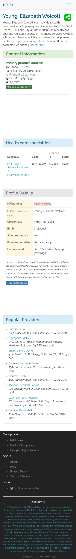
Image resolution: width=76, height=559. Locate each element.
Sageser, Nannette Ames (23, 363)
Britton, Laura (17, 329)
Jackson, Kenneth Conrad (24, 385)
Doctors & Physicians (22, 445)
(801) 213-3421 (36, 44)
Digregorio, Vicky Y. (20, 338)
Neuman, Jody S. (19, 376)
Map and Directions (18, 87)
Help (13, 466)
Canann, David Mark (21, 410)
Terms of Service (20, 476)
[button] (68, 17)
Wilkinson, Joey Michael (23, 397)
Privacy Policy (18, 471)
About (14, 461)
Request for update (17, 283)
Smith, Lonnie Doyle (21, 350)
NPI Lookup (17, 440)
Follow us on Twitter (24, 488)
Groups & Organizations (24, 450)
